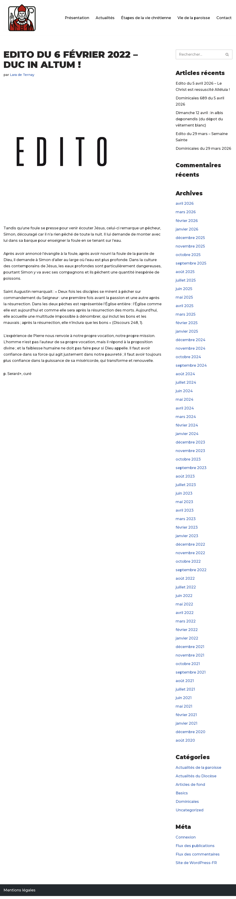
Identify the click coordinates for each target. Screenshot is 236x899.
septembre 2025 (191, 264)
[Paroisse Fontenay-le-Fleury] (21, 18)
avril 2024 (185, 409)
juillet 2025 (186, 281)
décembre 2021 (190, 649)
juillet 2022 (186, 589)
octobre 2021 (188, 666)
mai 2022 (184, 606)
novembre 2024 (191, 349)
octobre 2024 (188, 358)
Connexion (186, 840)
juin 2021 (184, 700)
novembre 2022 (190, 555)
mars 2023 (186, 520)
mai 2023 (184, 503)
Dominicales (187, 804)
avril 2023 (185, 512)
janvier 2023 (187, 538)
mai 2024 (184, 401)
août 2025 (185, 272)
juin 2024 (184, 392)
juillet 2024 (186, 383)
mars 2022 (186, 623)
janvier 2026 (187, 230)
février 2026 (187, 221)
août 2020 (185, 743)
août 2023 (185, 477)
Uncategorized (190, 813)
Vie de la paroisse (193, 18)
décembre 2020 (191, 734)
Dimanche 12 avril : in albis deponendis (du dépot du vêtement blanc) (199, 119)
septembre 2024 (191, 366)
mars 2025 (185, 315)
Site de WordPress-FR (196, 866)
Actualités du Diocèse (196, 778)
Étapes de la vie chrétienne (146, 18)
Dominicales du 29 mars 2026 (203, 149)
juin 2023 (184, 495)
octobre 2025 (188, 255)
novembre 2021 (190, 657)
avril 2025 (184, 307)
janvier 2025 (187, 332)
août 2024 (185, 375)
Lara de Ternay (22, 75)
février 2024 (187, 426)
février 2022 (187, 632)
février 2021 (186, 717)
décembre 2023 (190, 443)
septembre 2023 (191, 469)
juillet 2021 (185, 691)
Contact (224, 18)
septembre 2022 (191, 572)
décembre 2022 (190, 546)
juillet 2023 (186, 486)
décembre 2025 (190, 238)
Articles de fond (190, 787)
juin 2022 (184, 597)
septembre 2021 (191, 674)
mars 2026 (186, 212)
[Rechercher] (199, 54)
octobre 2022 (188, 563)
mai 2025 (184, 298)
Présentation (76, 18)
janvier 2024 (187, 435)
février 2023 (187, 529)
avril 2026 (185, 204)
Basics (182, 796)
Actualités (104, 18)
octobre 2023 (188, 460)
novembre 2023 (190, 452)
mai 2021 (184, 708)
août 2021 (185, 683)
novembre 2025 (190, 247)
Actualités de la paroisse (198, 770)
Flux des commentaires (198, 857)
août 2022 (185, 580)
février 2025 (187, 324)
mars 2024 (186, 418)
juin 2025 (184, 289)
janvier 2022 (187, 640)
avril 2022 (185, 614)
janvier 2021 (186, 726)
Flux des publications (195, 848)
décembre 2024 (191, 341)
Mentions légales (19, 893)
